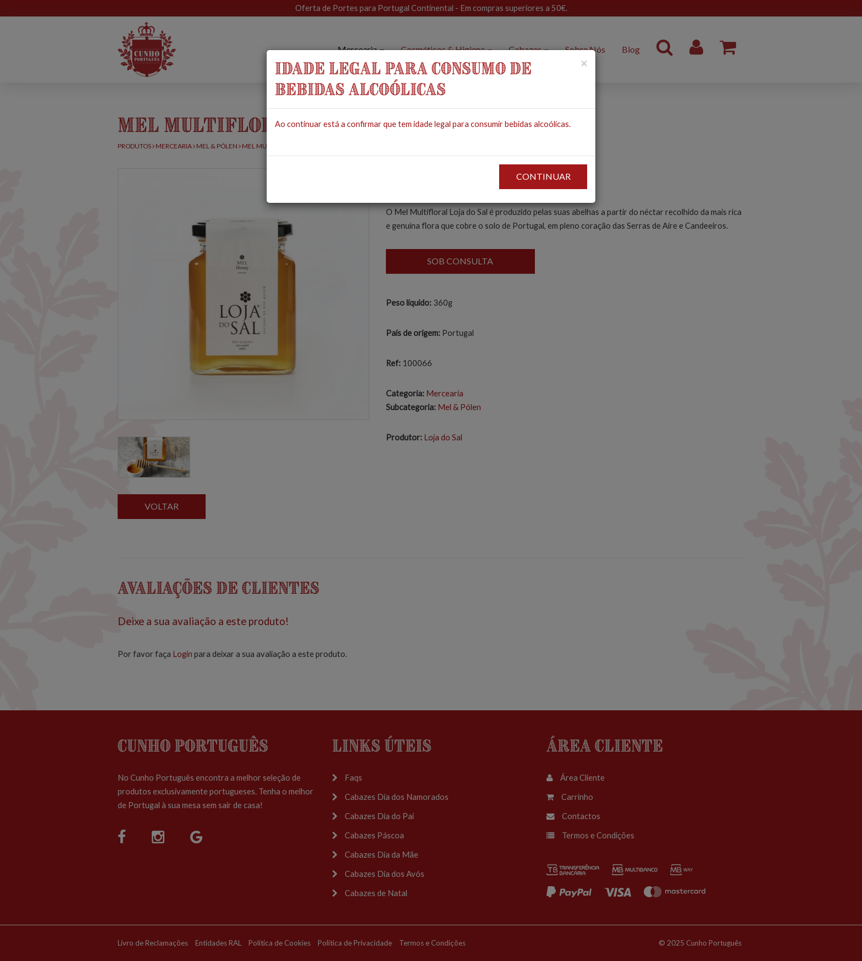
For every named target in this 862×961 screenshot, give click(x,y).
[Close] (584, 63)
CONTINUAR (543, 176)
